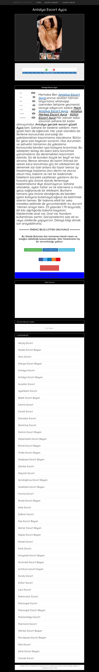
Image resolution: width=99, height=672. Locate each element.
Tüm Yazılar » (49, 328)
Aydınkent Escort (27, 390)
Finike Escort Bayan (29, 452)
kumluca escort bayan (30, 569)
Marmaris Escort (27, 623)
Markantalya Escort (29, 617)
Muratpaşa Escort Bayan (32, 637)
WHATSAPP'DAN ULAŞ (33, 250)
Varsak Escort (26, 658)
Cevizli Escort (25, 411)
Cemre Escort (25, 404)
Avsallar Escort (26, 384)
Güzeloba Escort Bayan (31, 486)
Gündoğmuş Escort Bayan (33, 479)
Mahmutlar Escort (28, 596)
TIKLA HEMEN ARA (50, 250)
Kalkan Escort (26, 514)
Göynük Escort (26, 473)
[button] (80, 17)
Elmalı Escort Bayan (29, 445)
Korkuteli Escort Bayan (31, 562)
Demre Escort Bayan (30, 432)
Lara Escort (24, 589)
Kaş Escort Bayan (28, 521)
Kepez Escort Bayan (29, 534)
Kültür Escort (25, 582)
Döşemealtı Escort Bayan (32, 438)
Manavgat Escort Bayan (31, 610)
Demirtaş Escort (27, 425)
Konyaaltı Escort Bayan (31, 555)
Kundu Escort (25, 575)
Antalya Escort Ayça (59, 96)
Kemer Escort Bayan (29, 527)
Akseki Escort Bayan (29, 349)
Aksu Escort (24, 356)
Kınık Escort (24, 548)
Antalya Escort (22, 2)
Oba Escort (24, 644)
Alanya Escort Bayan (30, 363)
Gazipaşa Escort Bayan (31, 459)
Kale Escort (24, 507)
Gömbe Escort (26, 466)
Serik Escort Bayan (28, 651)
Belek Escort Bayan (29, 397)
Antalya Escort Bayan (30, 377)
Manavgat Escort (27, 603)
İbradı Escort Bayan (29, 500)
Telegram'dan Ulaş (67, 250)
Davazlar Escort (27, 418)
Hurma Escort (26, 493)
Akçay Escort (25, 343)
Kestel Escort (25, 541)
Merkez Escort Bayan (30, 630)
